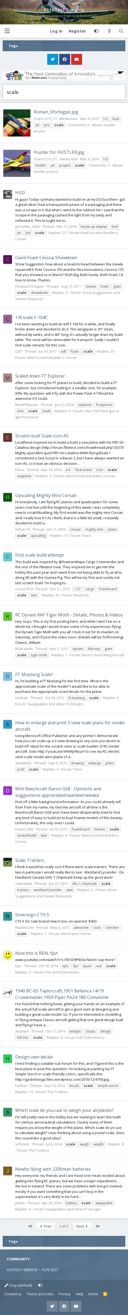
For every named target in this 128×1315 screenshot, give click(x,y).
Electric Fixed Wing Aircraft (103, 654)
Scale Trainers (29, 860)
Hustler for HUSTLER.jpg (59, 152)
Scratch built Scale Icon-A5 (41, 436)
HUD (20, 193)
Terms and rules (40, 1293)
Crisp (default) (18, 1285)
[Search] (121, 31)
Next (82, 1226)
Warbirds (81, 595)
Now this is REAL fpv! (36, 953)
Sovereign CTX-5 (32, 915)
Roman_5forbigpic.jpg (56, 112)
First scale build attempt (39, 555)
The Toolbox (57, 1091)
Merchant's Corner (76, 933)
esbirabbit (23, 883)
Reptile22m (24, 927)
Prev (45, 1226)
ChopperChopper (29, 286)
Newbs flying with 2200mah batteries (53, 1169)
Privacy (65, 1293)
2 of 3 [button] (64, 1226)
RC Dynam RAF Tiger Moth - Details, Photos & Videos (69, 615)
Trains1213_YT (45, 118)
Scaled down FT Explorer (40, 376)
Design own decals (34, 1057)
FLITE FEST (50, 1269)
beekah (21, 697)
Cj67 (18, 351)
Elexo (19, 469)
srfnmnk (22, 1144)
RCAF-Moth (24, 648)
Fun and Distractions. (62, 972)
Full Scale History (91, 1037)
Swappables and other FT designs (55, 704)
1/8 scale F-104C (31, 317)
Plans (86, 535)
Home (93, 1293)
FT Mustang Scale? (34, 674)
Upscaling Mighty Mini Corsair (46, 495)
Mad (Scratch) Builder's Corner (52, 357)
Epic (18, 965)
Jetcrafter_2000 (27, 226)
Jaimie (20, 1202)
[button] (7, 31)
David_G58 (24, 829)
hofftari (21, 1085)
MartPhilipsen (26, 404)
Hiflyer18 (22, 529)
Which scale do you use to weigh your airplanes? (64, 1110)
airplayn (22, 1031)
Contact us (13, 1293)
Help (79, 1293)
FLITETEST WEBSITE (22, 1269)
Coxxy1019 (24, 588)
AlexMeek (23, 763)
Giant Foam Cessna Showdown (46, 258)
